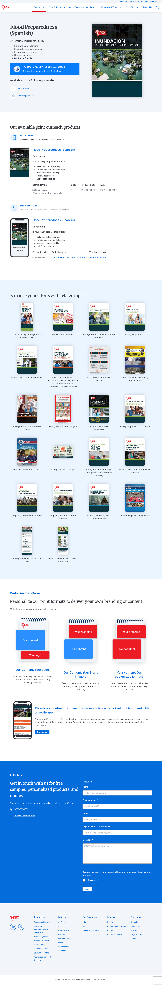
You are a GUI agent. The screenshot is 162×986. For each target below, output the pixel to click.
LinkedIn (13, 927)
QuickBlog (131, 7)
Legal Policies (136, 934)
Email (86, 813)
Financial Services (41, 940)
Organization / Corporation (96, 826)
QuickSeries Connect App (81, 7)
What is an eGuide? (98, 257)
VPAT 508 (124, 2)
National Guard (64, 938)
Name (86, 787)
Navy (60, 942)
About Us (147, 7)
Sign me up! (93, 880)
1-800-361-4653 (19, 809)
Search (158, 7)
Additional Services (115, 934)
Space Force (63, 947)
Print (84, 922)
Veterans (62, 951)
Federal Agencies (41, 936)
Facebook (21, 927)
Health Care (39, 945)
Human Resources (41, 949)
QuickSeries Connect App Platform (68, 257)
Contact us (55, 71)
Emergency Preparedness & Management (41, 929)
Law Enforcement (41, 953)
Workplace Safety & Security (42, 958)
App (84, 926)
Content (38, 7)
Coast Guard (63, 930)
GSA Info (144, 2)
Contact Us (154, 2)
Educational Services (42, 922)
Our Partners (134, 2)
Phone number (90, 800)
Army (60, 926)
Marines (61, 934)
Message (88, 840)
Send (87, 889)
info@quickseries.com (22, 815)
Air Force (62, 922)
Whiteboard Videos (110, 7)
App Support (112, 930)
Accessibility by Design (116, 926)
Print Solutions (55, 7)
